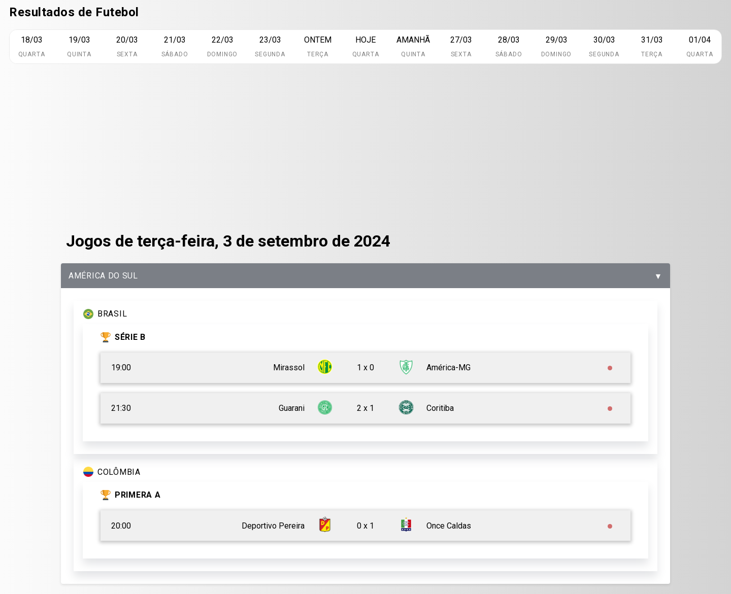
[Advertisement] (365, 148)
